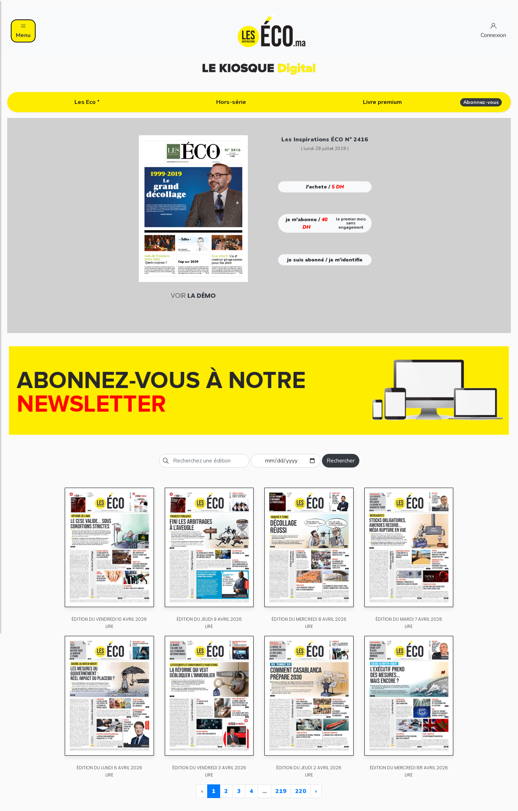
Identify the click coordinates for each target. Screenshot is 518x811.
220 (300, 791)
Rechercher (341, 461)
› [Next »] (316, 791)
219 (281, 791)
